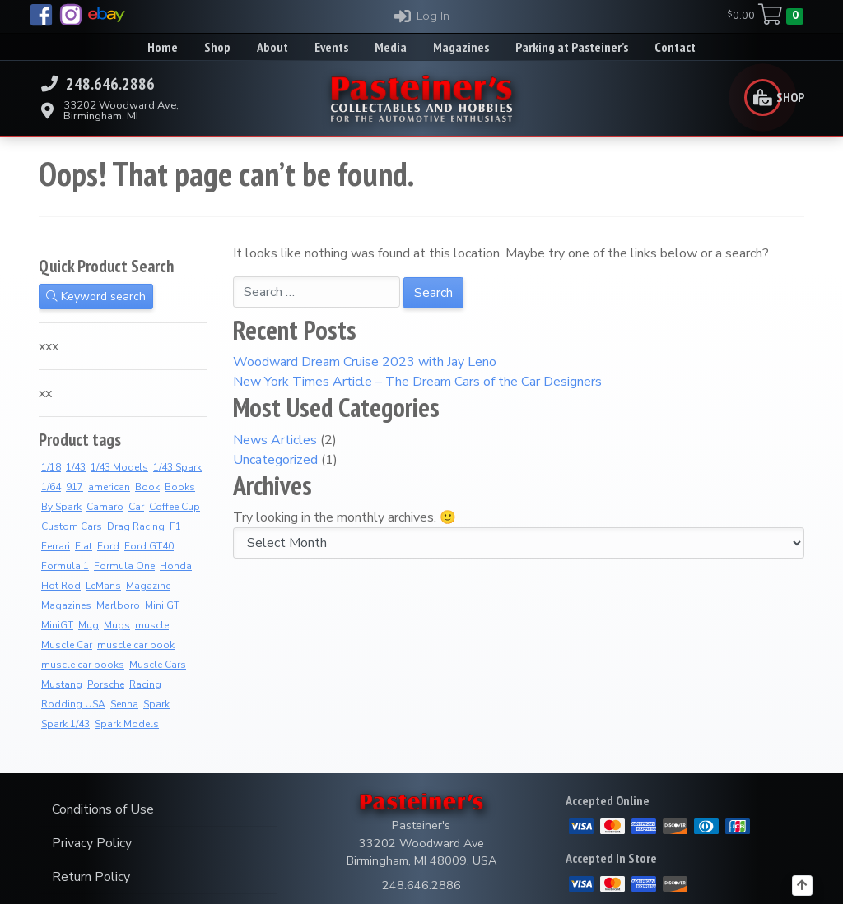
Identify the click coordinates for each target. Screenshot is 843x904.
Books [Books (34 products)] (180, 487)
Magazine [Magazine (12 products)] (148, 585)
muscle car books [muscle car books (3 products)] (82, 664)
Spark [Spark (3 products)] (156, 704)
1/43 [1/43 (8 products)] (76, 467)
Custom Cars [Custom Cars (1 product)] (71, 526)
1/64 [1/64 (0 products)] (51, 487)
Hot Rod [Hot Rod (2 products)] (61, 585)
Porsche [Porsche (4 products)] (105, 684)
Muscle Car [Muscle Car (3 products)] (66, 644)
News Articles (275, 440)
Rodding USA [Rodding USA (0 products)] (73, 704)
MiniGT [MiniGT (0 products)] (57, 625)
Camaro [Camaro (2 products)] (104, 506)
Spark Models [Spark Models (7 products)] (127, 723)
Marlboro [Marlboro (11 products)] (118, 605)
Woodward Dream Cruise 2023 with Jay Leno (364, 362)
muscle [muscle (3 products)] (152, 625)
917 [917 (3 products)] (74, 487)
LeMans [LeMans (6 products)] (103, 585)
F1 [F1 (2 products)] (175, 526)
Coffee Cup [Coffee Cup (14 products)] (174, 506)
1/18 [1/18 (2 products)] (51, 467)
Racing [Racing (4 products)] (145, 684)
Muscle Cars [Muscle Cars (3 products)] (157, 664)
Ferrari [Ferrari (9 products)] (55, 546)
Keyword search (96, 296)
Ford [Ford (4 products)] (108, 546)
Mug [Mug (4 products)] (88, 625)
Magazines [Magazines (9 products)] (66, 605)
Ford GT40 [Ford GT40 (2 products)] (149, 546)
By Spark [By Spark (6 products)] (61, 506)
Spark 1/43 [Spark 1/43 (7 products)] (65, 723)
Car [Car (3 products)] (136, 506)
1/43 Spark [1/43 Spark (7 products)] (177, 467)
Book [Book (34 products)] (147, 487)
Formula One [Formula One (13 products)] (124, 566)
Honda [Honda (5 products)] (176, 566)
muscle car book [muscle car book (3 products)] (136, 644)
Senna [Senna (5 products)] (124, 704)
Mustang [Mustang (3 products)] (61, 684)
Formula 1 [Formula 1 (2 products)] (65, 566)
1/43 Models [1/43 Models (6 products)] (119, 467)
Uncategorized (275, 460)
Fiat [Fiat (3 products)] (83, 546)
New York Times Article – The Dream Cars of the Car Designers (417, 382)
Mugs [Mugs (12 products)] (117, 625)
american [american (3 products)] (109, 487)
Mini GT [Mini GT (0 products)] (162, 605)
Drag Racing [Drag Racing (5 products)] (136, 526)
